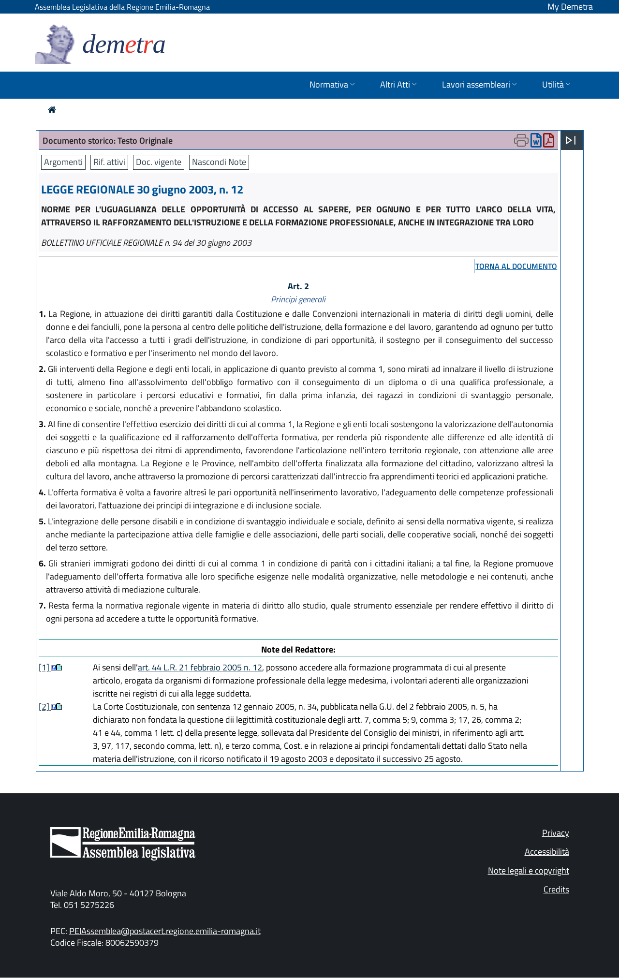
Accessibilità (547, 851)
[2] (45, 706)
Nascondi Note (219, 161)
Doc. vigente (158, 161)
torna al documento (516, 266)
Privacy (555, 832)
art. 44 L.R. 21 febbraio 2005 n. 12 (200, 667)
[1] (45, 667)
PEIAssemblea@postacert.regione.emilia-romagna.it (165, 930)
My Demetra (570, 6)
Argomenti (63, 161)
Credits (556, 889)
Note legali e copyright (528, 870)
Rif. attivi (109, 161)
